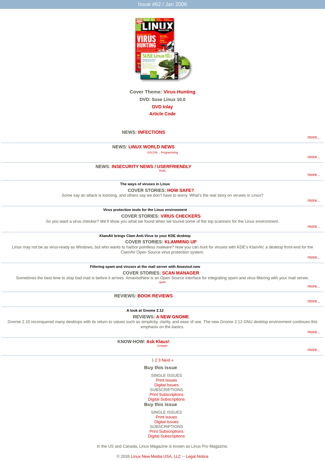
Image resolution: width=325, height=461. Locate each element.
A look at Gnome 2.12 (145, 310)
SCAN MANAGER (180, 272)
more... (314, 137)
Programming (169, 152)
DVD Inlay (162, 106)
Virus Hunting (179, 91)
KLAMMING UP (181, 241)
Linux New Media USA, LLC (156, 456)
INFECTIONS (151, 132)
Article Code (162, 113)
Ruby (162, 170)
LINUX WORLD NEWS (152, 146)
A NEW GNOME (172, 316)
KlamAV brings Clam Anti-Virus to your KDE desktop (145, 236)
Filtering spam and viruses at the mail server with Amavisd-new (145, 266)
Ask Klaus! (157, 341)
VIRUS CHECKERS (181, 216)
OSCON (152, 152)
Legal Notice (197, 456)
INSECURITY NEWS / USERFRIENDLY (151, 166)
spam (162, 282)
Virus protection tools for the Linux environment (145, 210)
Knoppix (162, 345)
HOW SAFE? (180, 190)
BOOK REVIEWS (155, 295)
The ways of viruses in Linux (145, 184)
